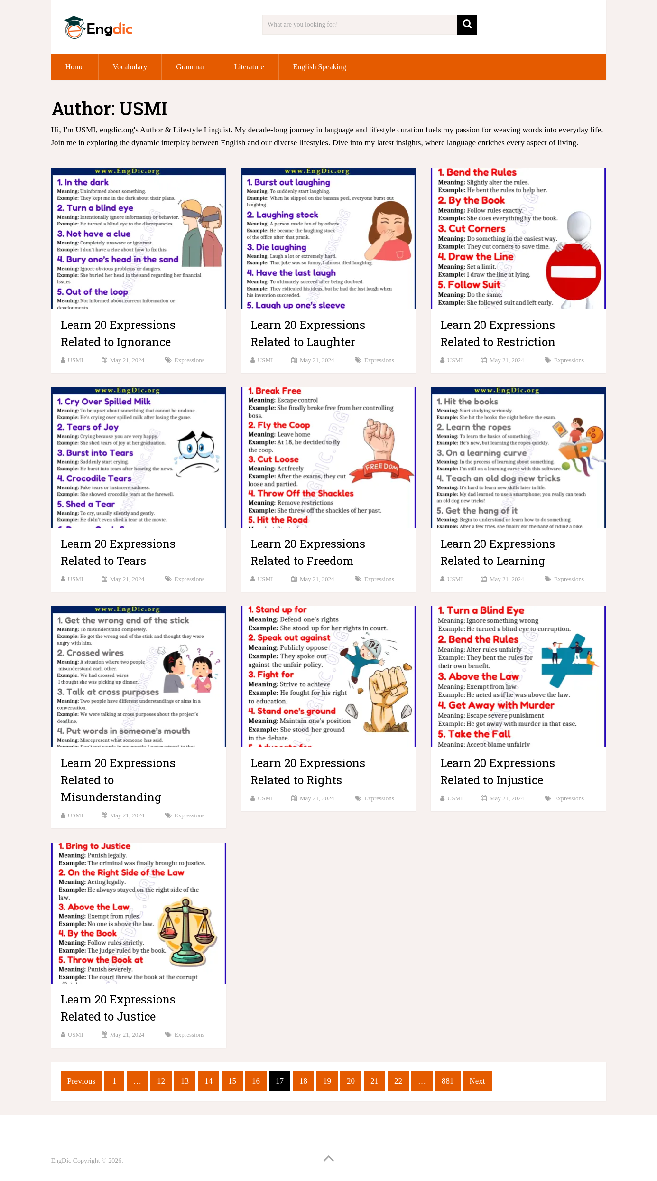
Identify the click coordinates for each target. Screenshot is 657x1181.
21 (374, 1081)
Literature (249, 67)
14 (208, 1081)
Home (74, 67)
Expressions (189, 360)
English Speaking (319, 67)
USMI (75, 360)
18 (303, 1081)
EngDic (61, 1160)
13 (185, 1081)
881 (448, 1081)
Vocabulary (130, 67)
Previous (81, 1081)
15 (232, 1081)
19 (327, 1081)
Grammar (190, 67)
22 (398, 1081)
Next (477, 1081)
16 (256, 1081)
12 (161, 1081)
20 (351, 1081)
